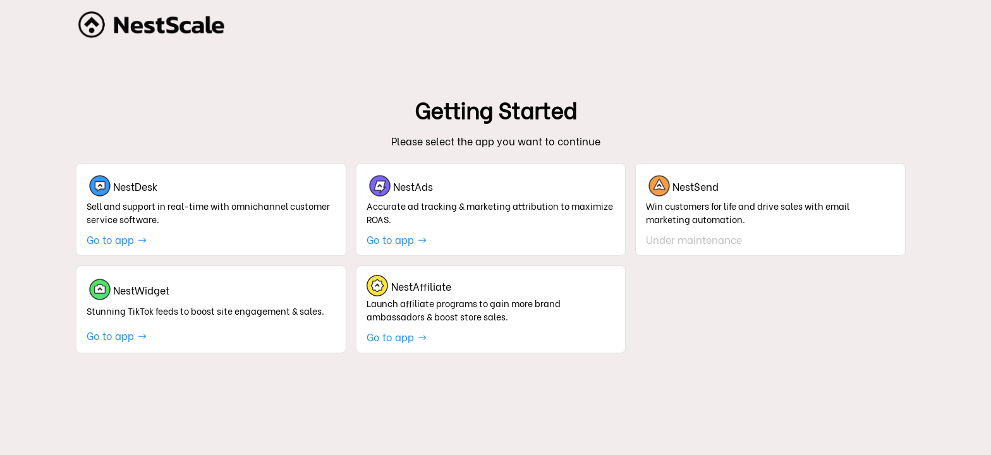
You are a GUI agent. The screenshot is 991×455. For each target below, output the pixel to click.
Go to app (117, 239)
